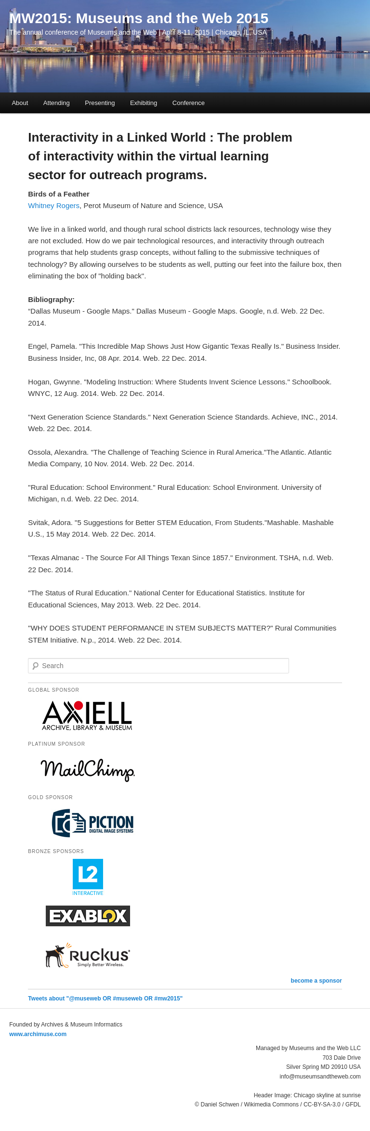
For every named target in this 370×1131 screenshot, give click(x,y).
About (20, 102)
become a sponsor (316, 980)
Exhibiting (143, 102)
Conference (188, 102)
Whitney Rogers (53, 205)
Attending (56, 102)
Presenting (100, 102)
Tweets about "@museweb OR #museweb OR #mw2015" (105, 998)
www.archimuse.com (37, 1034)
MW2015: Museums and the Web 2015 (138, 18)
